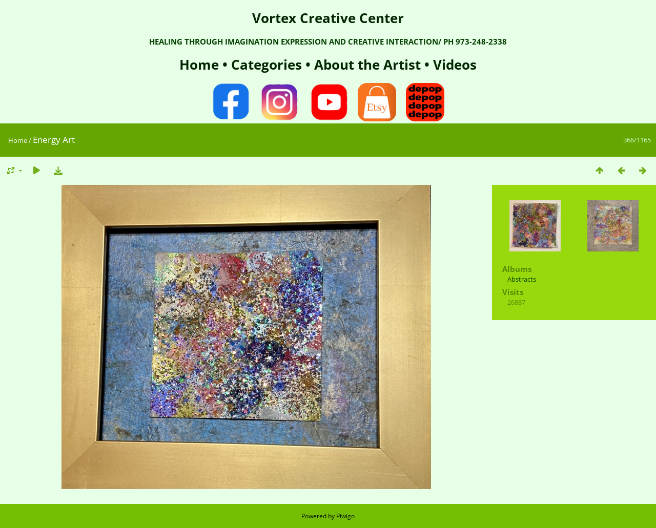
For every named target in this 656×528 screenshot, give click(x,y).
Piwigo (345, 516)
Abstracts (521, 279)
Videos (453, 64)
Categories (268, 64)
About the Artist (367, 64)
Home (200, 64)
